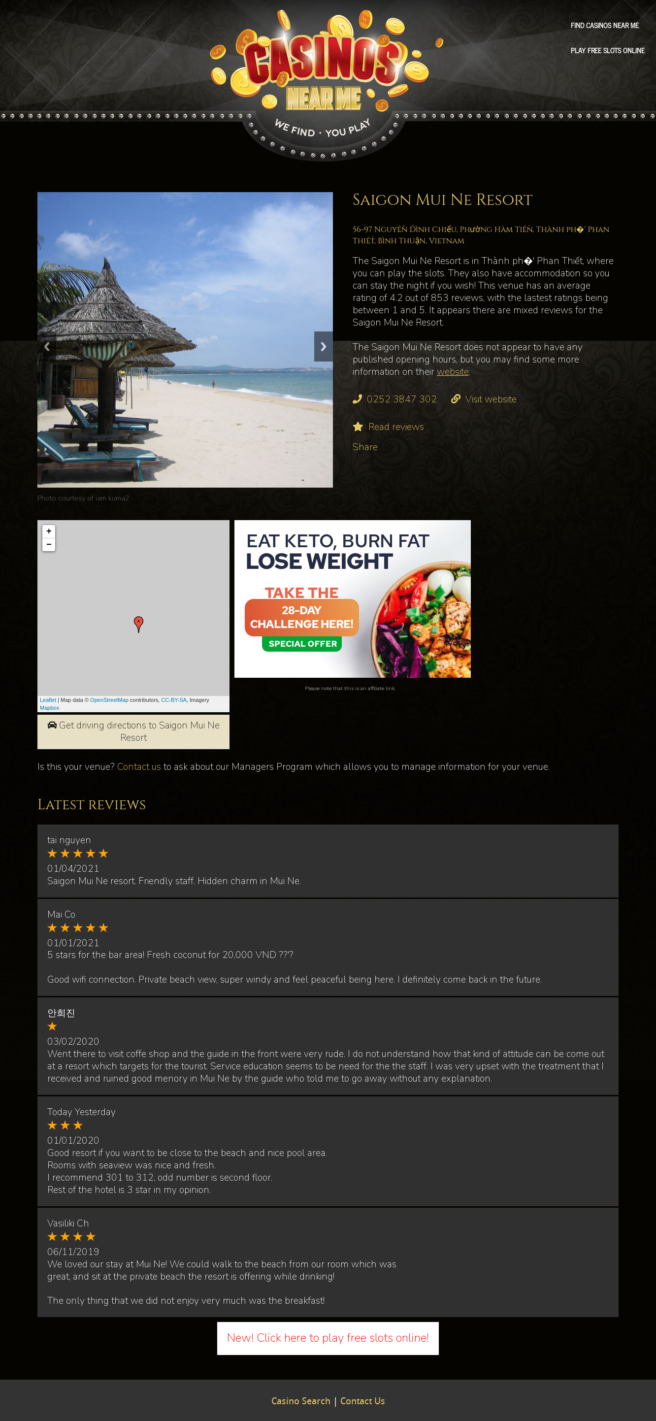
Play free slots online (608, 50)
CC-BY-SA (174, 700)
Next (323, 346)
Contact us (139, 766)
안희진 (61, 1013)
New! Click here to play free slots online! (328, 1338)
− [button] (49, 545)
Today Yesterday (81, 1112)
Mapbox (49, 708)
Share (365, 447)
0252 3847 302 (402, 399)
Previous (46, 346)
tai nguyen (69, 840)
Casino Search (300, 1402)
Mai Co (61, 914)
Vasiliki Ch (68, 1223)
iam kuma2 (113, 498)
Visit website (491, 399)
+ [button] (49, 531)
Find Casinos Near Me (605, 25)
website (453, 371)
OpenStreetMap (109, 700)
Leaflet (48, 700)
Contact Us (362, 1402)
